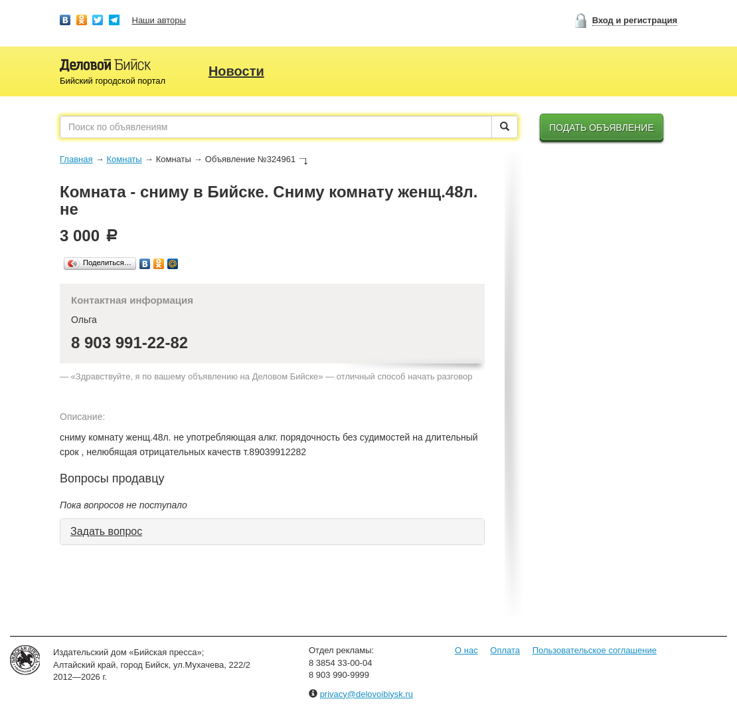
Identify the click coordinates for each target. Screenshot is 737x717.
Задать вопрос (106, 531)
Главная (76, 159)
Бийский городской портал (112, 81)
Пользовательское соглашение (594, 650)
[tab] (272, 531)
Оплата (505, 650)
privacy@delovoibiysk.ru (366, 694)
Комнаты (123, 159)
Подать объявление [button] (601, 127)
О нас (466, 650)
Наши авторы (159, 20)
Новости (236, 71)
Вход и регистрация (634, 20)
